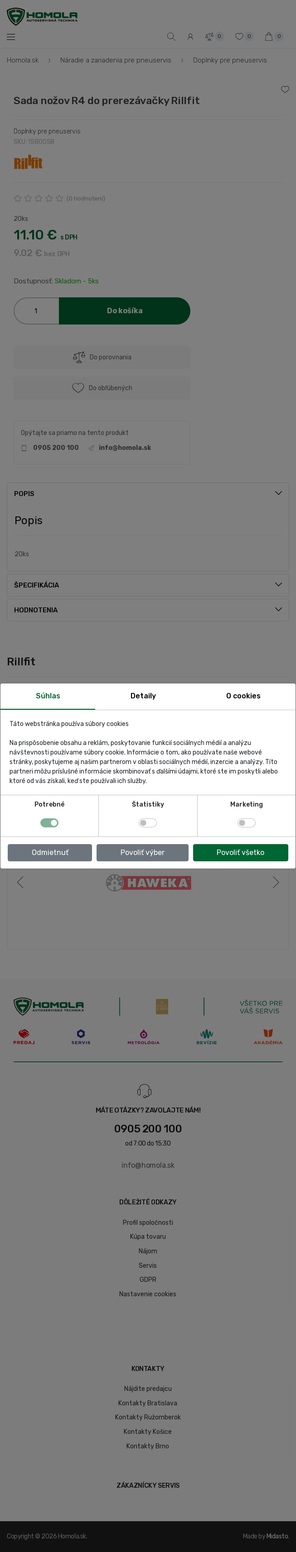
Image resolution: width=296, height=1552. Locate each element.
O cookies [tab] (243, 696)
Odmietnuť (50, 852)
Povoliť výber (143, 852)
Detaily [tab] (143, 696)
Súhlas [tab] (48, 696)
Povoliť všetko (240, 852)
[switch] (148, 822)
